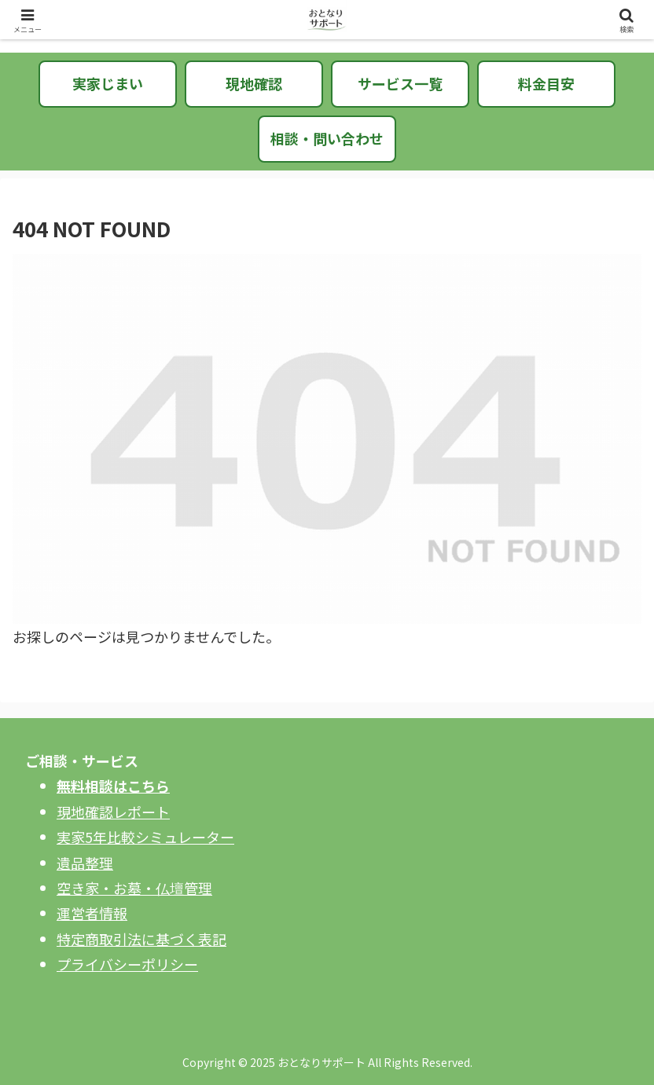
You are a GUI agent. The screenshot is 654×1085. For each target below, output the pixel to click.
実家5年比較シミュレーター (145, 837)
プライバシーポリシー (127, 964)
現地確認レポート (113, 811)
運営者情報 (92, 913)
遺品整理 (85, 862)
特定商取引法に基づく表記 (141, 939)
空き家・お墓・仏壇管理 (134, 888)
